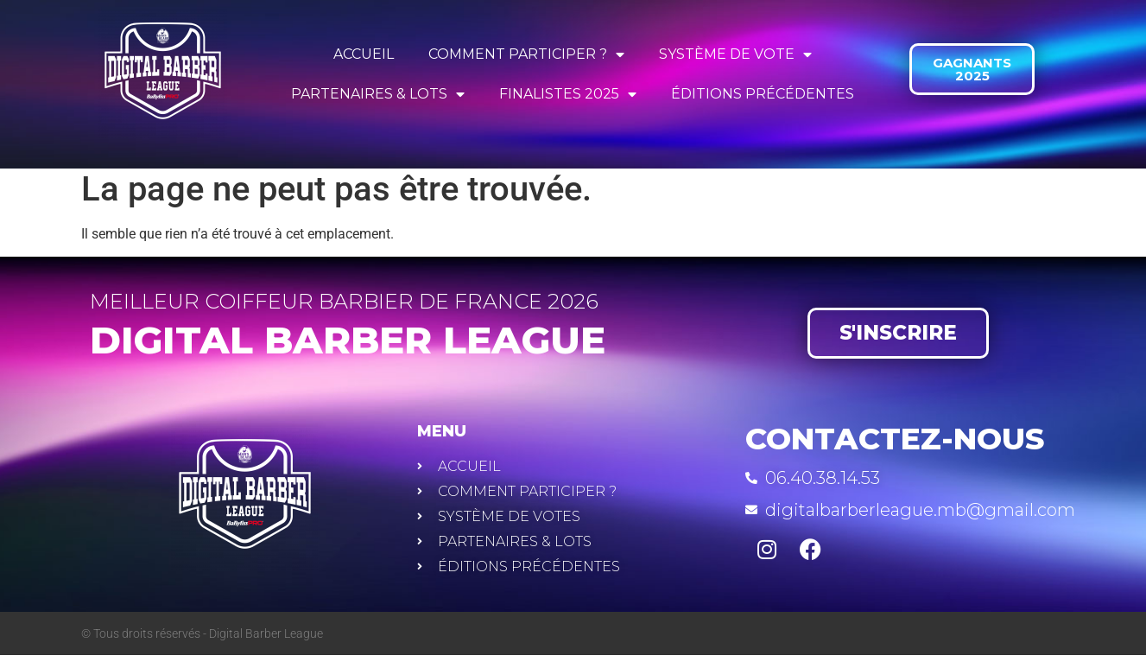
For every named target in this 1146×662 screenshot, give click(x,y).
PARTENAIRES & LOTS (378, 94)
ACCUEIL (363, 54)
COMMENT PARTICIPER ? (526, 54)
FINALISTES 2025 (567, 94)
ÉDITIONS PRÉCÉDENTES (762, 94)
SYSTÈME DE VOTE (735, 54)
